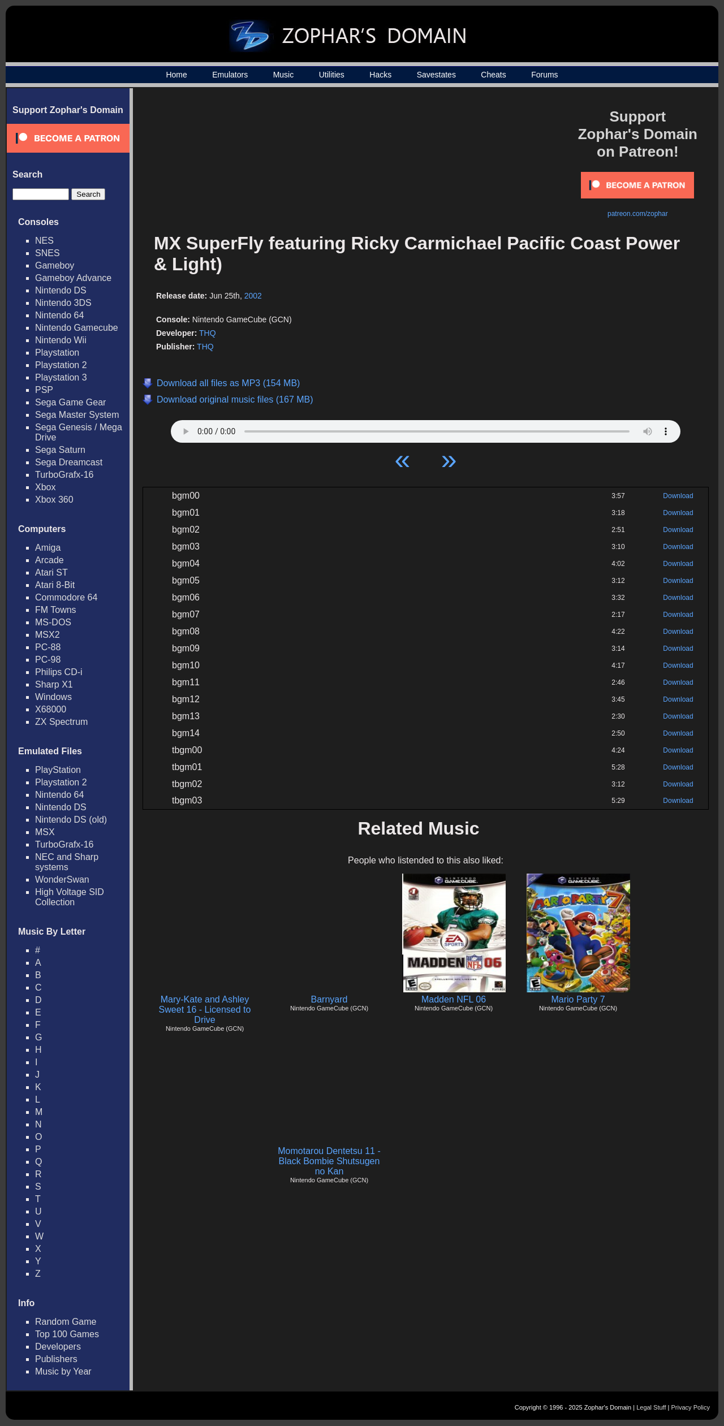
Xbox (45, 487)
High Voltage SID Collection (69, 897)
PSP (44, 390)
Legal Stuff (651, 1407)
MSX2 (47, 634)
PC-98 (48, 659)
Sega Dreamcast (68, 462)
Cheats (493, 74)
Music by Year (63, 1371)
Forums (544, 74)
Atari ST (51, 572)
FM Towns (55, 610)
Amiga (48, 547)
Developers (58, 1346)
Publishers (56, 1359)
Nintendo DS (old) (71, 819)
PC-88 (48, 647)
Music (283, 74)
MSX (45, 832)
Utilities (331, 74)
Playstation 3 (61, 377)
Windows (53, 697)
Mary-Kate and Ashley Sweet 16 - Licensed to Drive (205, 1010)
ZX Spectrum (61, 722)
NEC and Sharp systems (66, 862)
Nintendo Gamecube (76, 327)
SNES (47, 253)
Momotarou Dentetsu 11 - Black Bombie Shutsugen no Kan (329, 1161)
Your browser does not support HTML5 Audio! (425, 428)
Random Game (66, 1321)
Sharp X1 (54, 684)
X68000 (50, 709)
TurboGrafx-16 (64, 474)
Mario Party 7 (578, 999)
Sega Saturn (60, 450)
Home (176, 74)
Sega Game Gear (70, 402)
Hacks (380, 74)
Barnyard (329, 999)
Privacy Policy (690, 1407)
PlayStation (58, 770)
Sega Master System (77, 415)
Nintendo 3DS (63, 303)
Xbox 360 (54, 499)
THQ (207, 333)
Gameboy (54, 265)
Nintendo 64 (59, 315)
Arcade (49, 560)
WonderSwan (62, 879)
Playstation (57, 352)
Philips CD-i (59, 672)
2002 (253, 295)
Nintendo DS (61, 290)
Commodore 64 (66, 597)
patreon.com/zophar (637, 214)
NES (44, 240)
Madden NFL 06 (453, 999)
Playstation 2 (61, 365)
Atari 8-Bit (55, 585)
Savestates (436, 74)
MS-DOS (53, 622)
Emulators (230, 74)
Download (678, 496)
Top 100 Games (67, 1334)
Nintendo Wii (61, 340)
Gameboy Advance (73, 278)
